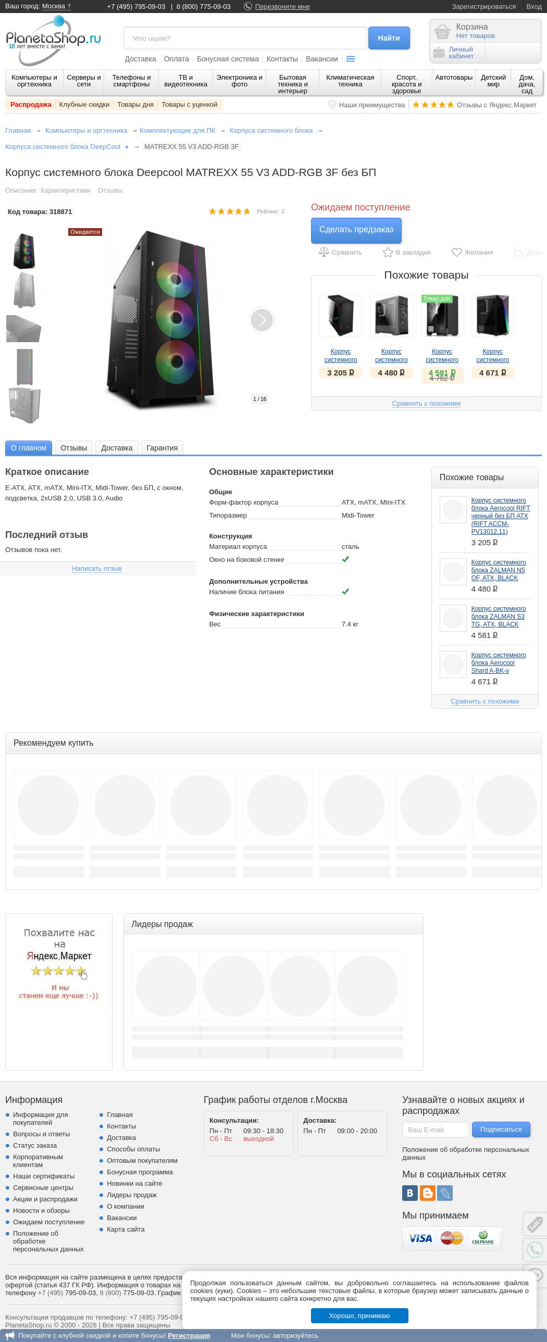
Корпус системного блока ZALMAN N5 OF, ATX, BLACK (498, 570)
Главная (18, 130)
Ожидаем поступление (49, 1222)
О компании (125, 1206)
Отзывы (110, 190)
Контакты (282, 59)
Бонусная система (228, 59)
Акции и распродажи (45, 1199)
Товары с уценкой (189, 104)
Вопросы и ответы (41, 1134)
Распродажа (31, 104)
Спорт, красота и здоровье (407, 84)
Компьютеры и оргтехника (34, 80)
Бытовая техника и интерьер (293, 84)
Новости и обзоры (41, 1210)
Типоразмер (228, 515)
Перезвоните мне (282, 6)
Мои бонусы (250, 1335)
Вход (534, 6)
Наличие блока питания (246, 592)
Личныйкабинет (453, 52)
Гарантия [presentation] (162, 448)
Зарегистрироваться (484, 6)
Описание (20, 190)
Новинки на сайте (135, 1183)
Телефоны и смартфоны (131, 80)
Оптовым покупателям (142, 1160)
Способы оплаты (133, 1149)
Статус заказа (35, 1145)
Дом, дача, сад (527, 84)
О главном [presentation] (28, 448)
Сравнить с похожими (426, 403)
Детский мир (493, 80)
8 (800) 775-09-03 (204, 6)
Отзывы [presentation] (73, 448)
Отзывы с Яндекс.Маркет (497, 105)
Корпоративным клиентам (38, 1161)
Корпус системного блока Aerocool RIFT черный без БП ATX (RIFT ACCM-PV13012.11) (500, 516)
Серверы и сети (84, 80)
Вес (214, 624)
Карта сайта (125, 1229)
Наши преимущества (372, 105)
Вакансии (322, 59)
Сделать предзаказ (356, 229)
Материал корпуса (238, 546)
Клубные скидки (84, 104)
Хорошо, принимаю (359, 1316)
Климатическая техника (350, 80)
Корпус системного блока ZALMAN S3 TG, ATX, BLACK (498, 616)
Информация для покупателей (40, 1118)
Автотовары (454, 77)
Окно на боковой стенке (246, 559)
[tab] (28, 448)
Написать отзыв (97, 568)
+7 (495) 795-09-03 (136, 6)
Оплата (176, 59)
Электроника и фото (240, 80)
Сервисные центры (43, 1188)
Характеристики (65, 190)
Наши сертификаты (43, 1176)
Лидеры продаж (132, 1195)
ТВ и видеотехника (185, 80)
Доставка (140, 59)
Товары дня (135, 104)
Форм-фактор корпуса (243, 502)
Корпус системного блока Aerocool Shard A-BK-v (498, 662)
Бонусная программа (140, 1172)
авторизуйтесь (295, 1335)
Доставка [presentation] (116, 448)
